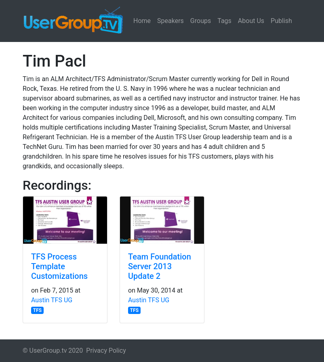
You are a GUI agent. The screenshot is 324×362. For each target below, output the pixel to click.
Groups (200, 21)
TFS (37, 310)
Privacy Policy (106, 350)
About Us (251, 21)
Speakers (170, 21)
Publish (281, 21)
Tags (224, 21)
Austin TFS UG (51, 300)
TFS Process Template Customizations (59, 266)
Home (142, 21)
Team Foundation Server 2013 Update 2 (159, 266)
